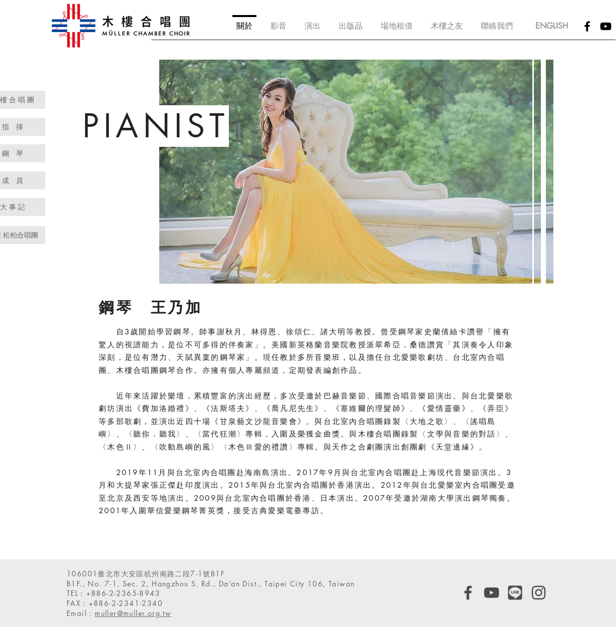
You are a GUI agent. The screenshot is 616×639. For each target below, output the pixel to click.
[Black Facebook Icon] (587, 26)
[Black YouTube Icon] (605, 26)
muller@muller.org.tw (133, 613)
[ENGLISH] (551, 26)
